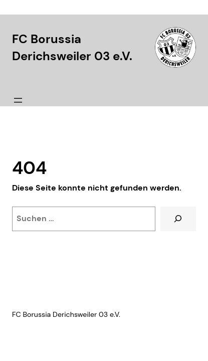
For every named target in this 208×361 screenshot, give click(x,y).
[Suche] (178, 219)
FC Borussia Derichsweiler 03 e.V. (66, 314)
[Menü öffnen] (18, 100)
